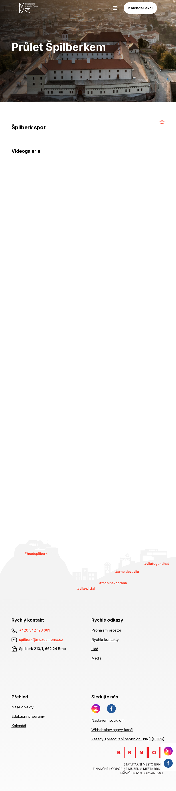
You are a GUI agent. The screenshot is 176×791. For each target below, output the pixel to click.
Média (96, 658)
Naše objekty (23, 707)
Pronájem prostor (106, 630)
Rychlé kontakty (105, 639)
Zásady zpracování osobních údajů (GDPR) (127, 739)
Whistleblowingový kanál (112, 729)
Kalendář (19, 725)
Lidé (94, 649)
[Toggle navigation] (115, 8)
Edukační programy (28, 716)
